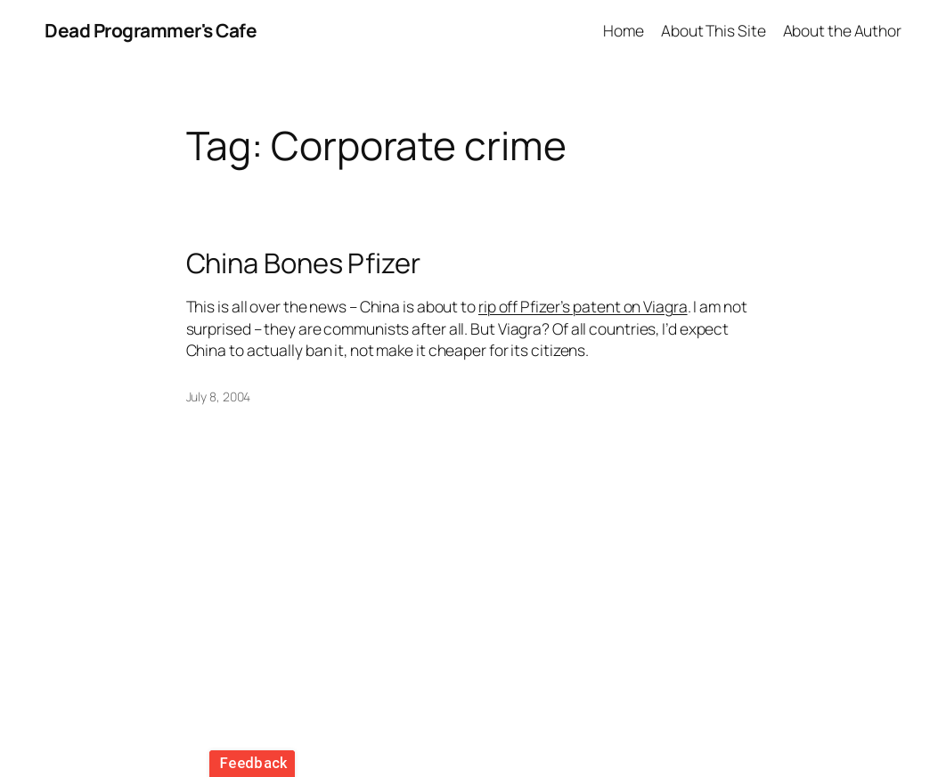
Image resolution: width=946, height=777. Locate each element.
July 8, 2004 (218, 396)
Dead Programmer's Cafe (151, 30)
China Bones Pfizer (303, 263)
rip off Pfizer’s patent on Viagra (583, 306)
